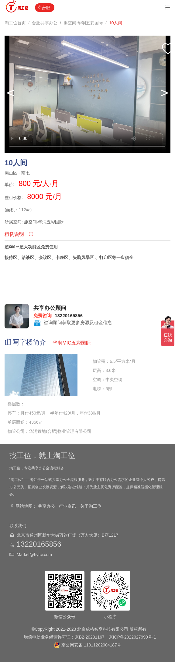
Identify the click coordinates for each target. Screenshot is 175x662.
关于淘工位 (90, 506)
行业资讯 (67, 506)
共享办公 (46, 506)
